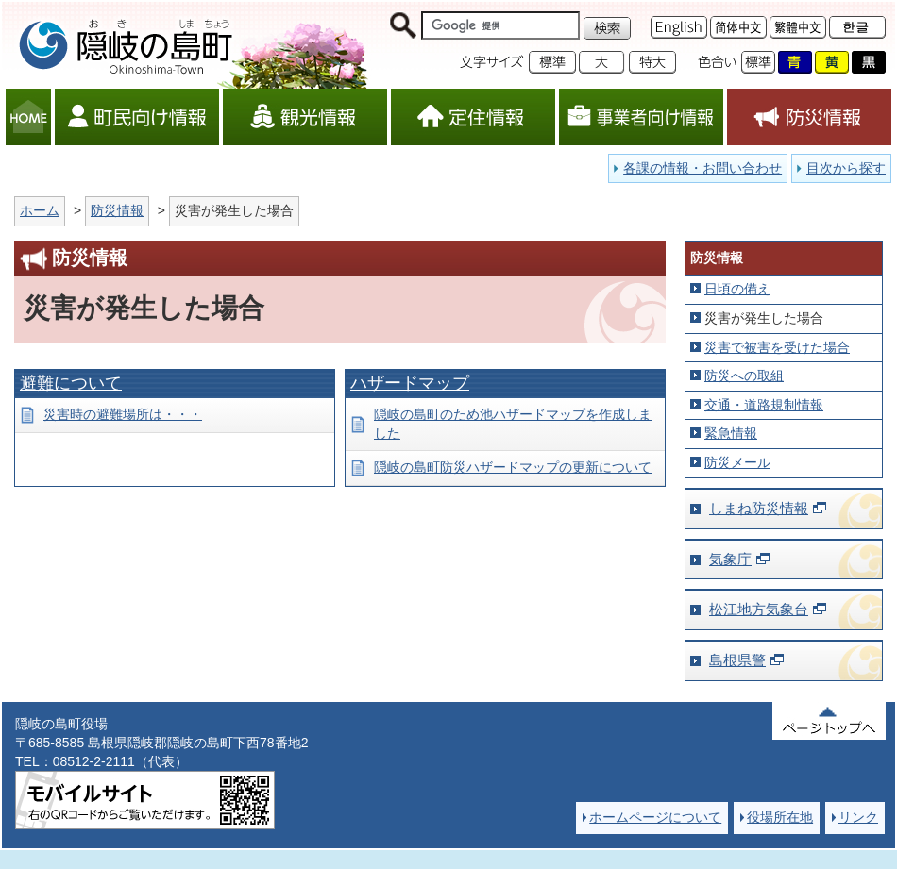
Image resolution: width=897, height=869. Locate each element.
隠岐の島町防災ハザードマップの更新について (513, 467)
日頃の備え (737, 288)
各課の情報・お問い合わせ (702, 167)
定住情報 (473, 117)
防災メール (737, 462)
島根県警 (737, 660)
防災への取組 (744, 375)
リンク (858, 817)
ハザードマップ (409, 384)
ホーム (39, 210)
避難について (71, 384)
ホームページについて (655, 817)
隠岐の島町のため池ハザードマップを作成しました (513, 424)
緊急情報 (730, 433)
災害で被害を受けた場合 (777, 347)
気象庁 (730, 559)
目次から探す (846, 167)
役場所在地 (780, 817)
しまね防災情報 (758, 508)
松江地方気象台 (758, 609)
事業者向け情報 (641, 117)
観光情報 (305, 117)
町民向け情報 (137, 117)
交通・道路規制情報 (763, 404)
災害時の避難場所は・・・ (122, 414)
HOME (28, 117)
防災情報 (809, 117)
